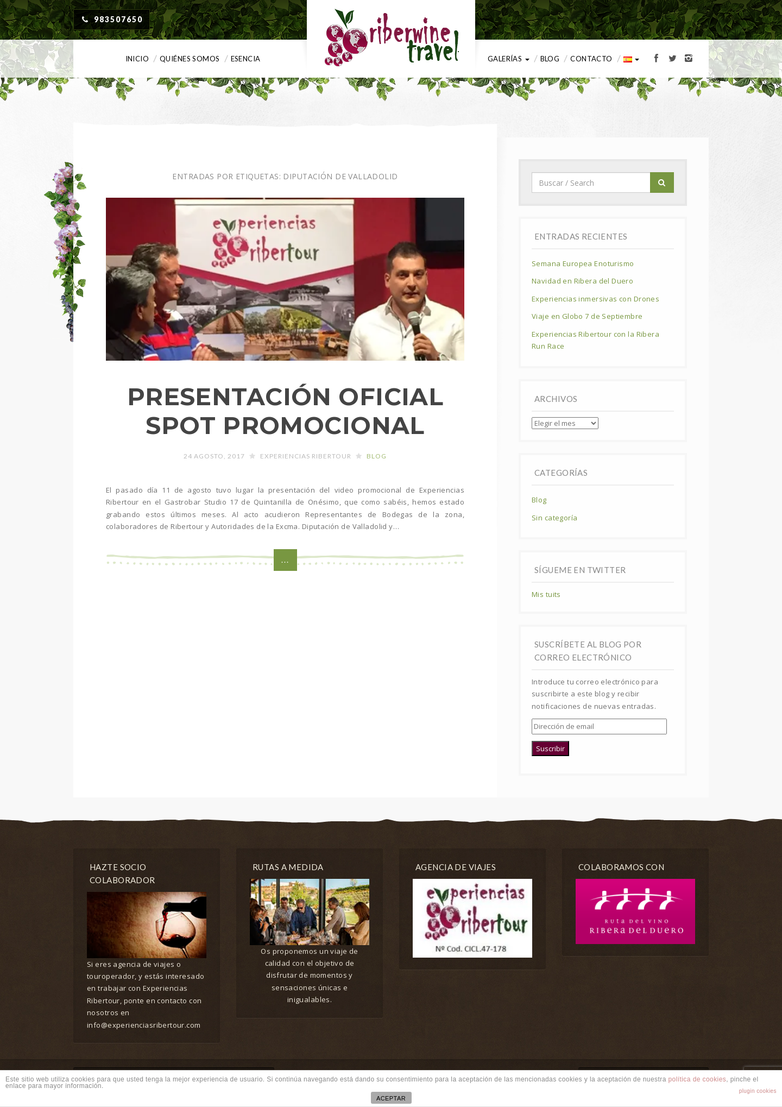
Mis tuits (546, 594)
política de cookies (698, 1079)
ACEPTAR (391, 1098)
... (285, 559)
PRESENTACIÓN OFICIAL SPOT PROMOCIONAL (285, 411)
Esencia (246, 58)
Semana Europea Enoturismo (583, 263)
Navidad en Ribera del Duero (582, 281)
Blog (550, 58)
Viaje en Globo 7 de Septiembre (587, 316)
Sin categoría (554, 518)
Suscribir (550, 748)
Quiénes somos (189, 58)
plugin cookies (758, 1091)
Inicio (137, 58)
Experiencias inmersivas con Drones (595, 299)
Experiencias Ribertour (305, 456)
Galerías (508, 58)
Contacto (591, 58)
